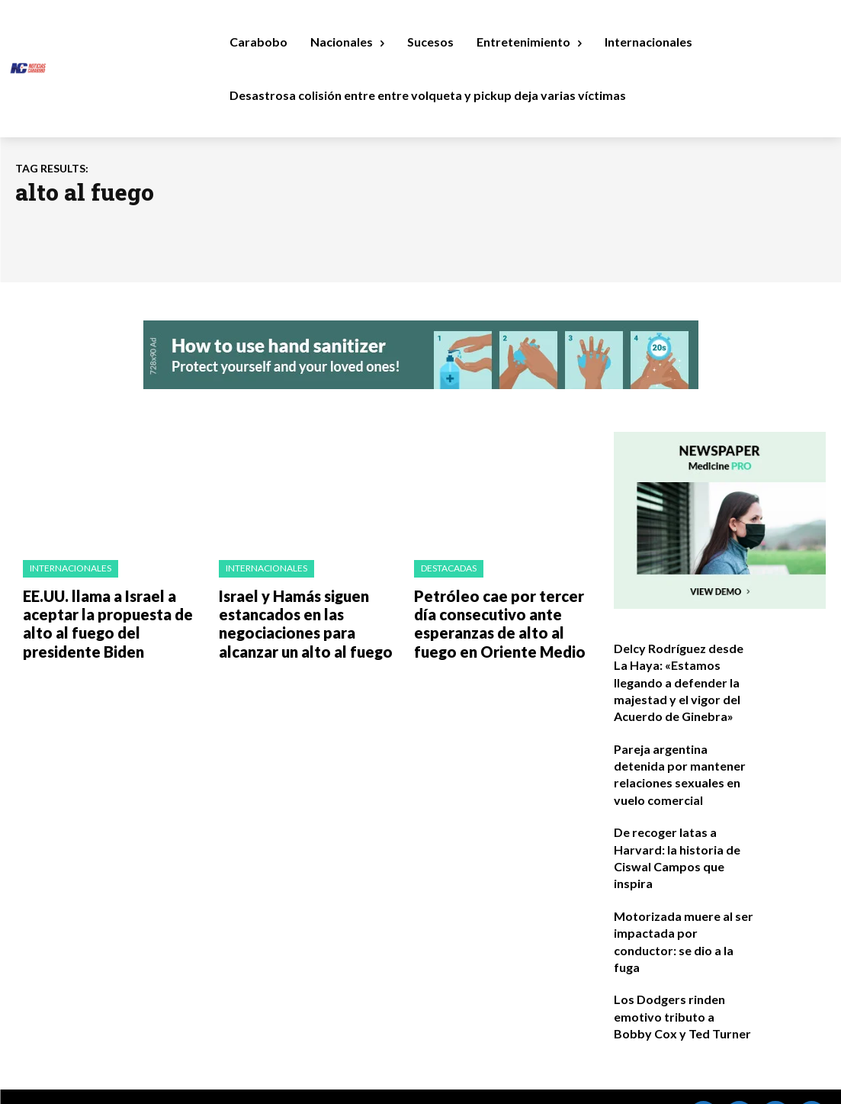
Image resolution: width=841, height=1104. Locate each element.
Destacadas (448, 568)
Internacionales (70, 568)
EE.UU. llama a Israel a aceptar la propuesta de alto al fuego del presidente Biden (110, 616)
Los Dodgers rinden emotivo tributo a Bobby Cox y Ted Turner (676, 977)
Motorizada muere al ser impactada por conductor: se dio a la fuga (680, 902)
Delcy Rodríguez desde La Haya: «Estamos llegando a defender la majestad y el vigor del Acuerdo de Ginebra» (682, 677)
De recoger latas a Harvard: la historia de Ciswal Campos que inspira (684, 827)
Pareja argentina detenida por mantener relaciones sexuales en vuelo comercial (684, 752)
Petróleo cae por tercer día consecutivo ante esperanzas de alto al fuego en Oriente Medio (504, 616)
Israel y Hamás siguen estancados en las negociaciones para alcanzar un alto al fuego (307, 616)
